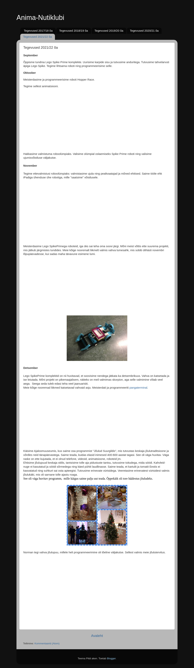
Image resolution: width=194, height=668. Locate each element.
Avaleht (97, 636)
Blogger (111, 658)
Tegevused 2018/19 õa (73, 30)
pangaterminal (138, 387)
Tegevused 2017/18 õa (38, 30)
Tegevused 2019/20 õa (109, 30)
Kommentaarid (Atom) (46, 643)
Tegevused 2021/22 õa (37, 36)
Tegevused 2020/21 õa (144, 30)
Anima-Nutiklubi (40, 17)
